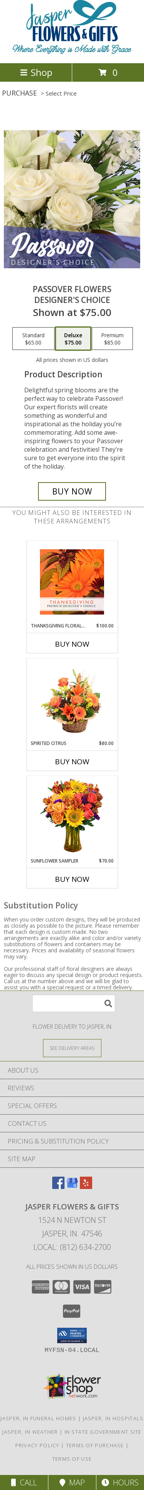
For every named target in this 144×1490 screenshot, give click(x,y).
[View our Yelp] (86, 1186)
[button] (72, 1335)
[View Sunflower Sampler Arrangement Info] (72, 817)
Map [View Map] (72, 1482)
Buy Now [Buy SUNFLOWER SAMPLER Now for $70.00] (72, 879)
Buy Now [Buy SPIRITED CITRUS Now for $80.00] (72, 762)
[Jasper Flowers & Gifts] (72, 51)
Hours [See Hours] (120, 1482)
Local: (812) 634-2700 (72, 1247)
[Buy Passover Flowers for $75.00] (72, 491)
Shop (36, 72)
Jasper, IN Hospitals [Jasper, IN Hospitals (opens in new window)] (113, 1418)
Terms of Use (72, 1458)
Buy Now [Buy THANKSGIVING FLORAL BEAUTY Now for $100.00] (72, 644)
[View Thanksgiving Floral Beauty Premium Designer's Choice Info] (72, 582)
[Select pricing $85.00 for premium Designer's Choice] (112, 339)
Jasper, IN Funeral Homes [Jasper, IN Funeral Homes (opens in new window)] (38, 1418)
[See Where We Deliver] (72, 1047)
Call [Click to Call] (24, 1482)
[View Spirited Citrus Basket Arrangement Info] (72, 699)
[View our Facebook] (58, 1186)
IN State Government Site (103, 1431)
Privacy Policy (37, 1445)
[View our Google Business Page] (72, 1186)
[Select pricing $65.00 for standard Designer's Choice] (33, 339)
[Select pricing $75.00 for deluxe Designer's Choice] (73, 339)
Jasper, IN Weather (30, 1431)
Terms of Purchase (95, 1445)
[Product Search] (73, 1003)
